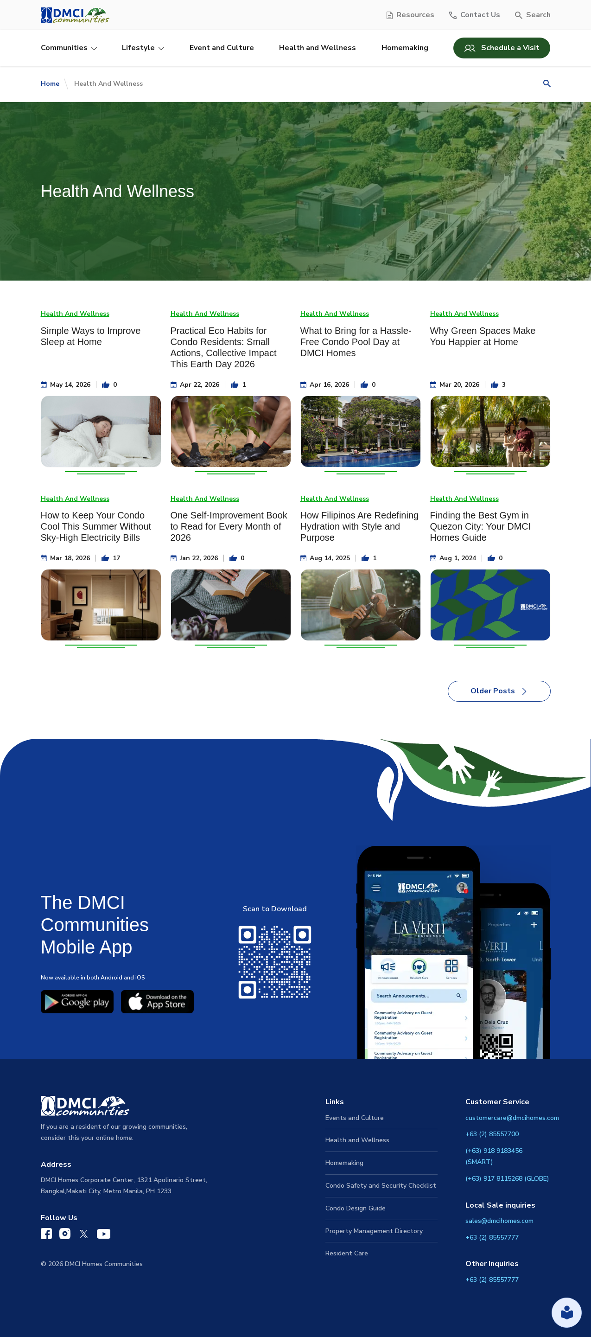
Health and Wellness (317, 48)
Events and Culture (354, 1117)
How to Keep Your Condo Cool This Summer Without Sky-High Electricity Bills (96, 526)
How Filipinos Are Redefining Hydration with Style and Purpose (359, 526)
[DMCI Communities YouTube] (104, 1236)
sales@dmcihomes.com (499, 1220)
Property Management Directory (374, 1231)
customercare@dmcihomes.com (512, 1117)
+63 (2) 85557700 (492, 1134)
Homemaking (404, 48)
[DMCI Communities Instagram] (64, 1235)
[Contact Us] (474, 15)
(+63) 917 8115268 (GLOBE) (507, 1178)
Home (50, 83)
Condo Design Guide (355, 1208)
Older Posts (499, 691)
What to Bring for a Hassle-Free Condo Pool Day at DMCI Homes (356, 342)
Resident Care (346, 1253)
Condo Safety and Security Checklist (380, 1185)
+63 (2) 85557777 (492, 1237)
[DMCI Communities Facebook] (46, 1235)
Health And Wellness (75, 313)
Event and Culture (222, 48)
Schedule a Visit (502, 48)
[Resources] (410, 15)
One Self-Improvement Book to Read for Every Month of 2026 (229, 526)
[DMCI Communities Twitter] (83, 1236)
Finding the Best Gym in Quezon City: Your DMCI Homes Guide (480, 526)
